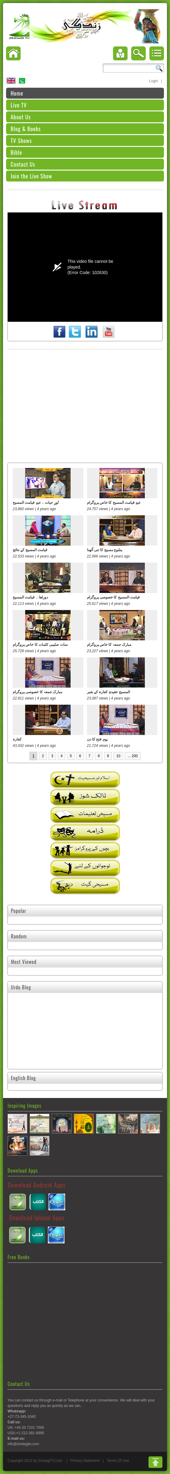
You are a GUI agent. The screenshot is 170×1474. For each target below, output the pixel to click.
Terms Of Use (118, 1461)
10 (118, 756)
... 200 (133, 756)
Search (159, 68)
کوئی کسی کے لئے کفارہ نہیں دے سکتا (119, 1040)
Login (153, 81)
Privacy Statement (85, 1461)
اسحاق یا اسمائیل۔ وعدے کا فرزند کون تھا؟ (43, 1040)
